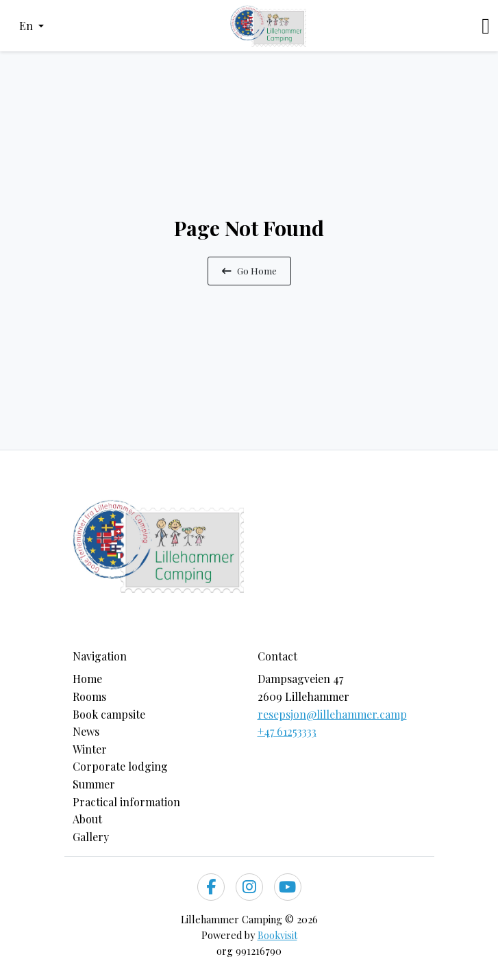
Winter (90, 749)
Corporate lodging (120, 766)
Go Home (249, 270)
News (86, 731)
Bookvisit (277, 935)
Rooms (89, 696)
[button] (31, 26)
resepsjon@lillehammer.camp (332, 714)
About (87, 819)
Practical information (126, 802)
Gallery (91, 837)
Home (87, 678)
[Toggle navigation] (486, 26)
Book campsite (109, 714)
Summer (94, 784)
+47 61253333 (287, 731)
